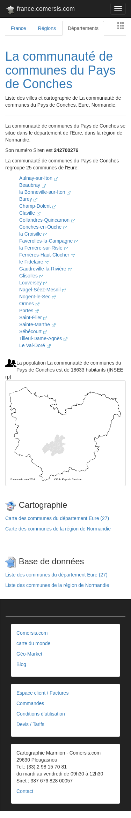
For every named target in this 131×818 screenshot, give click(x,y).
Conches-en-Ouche (43, 227)
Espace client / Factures (42, 693)
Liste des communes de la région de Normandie (57, 585)
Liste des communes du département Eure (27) (56, 575)
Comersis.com (32, 633)
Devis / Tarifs (30, 724)
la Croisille (33, 234)
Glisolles (31, 275)
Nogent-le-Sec (37, 296)
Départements (83, 28)
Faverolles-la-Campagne (48, 241)
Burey (28, 199)
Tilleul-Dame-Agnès (43, 338)
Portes (29, 310)
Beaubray (32, 185)
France (18, 28)
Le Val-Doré (35, 345)
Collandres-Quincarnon (47, 220)
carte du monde (33, 643)
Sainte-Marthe (37, 324)
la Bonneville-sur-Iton (45, 192)
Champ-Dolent (37, 206)
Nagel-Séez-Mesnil (42, 289)
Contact (24, 791)
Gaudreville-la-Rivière (45, 269)
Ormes (29, 303)
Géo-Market (29, 654)
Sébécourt (33, 331)
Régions (47, 28)
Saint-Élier (33, 317)
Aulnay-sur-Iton (38, 178)
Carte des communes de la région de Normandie (58, 529)
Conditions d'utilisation (40, 714)
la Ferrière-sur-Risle (43, 248)
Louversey (33, 282)
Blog (21, 664)
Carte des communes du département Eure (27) (57, 518)
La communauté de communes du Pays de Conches (60, 70)
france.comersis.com (40, 10)
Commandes (30, 703)
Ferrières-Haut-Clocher (47, 255)
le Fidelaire (34, 262)
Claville (30, 213)
